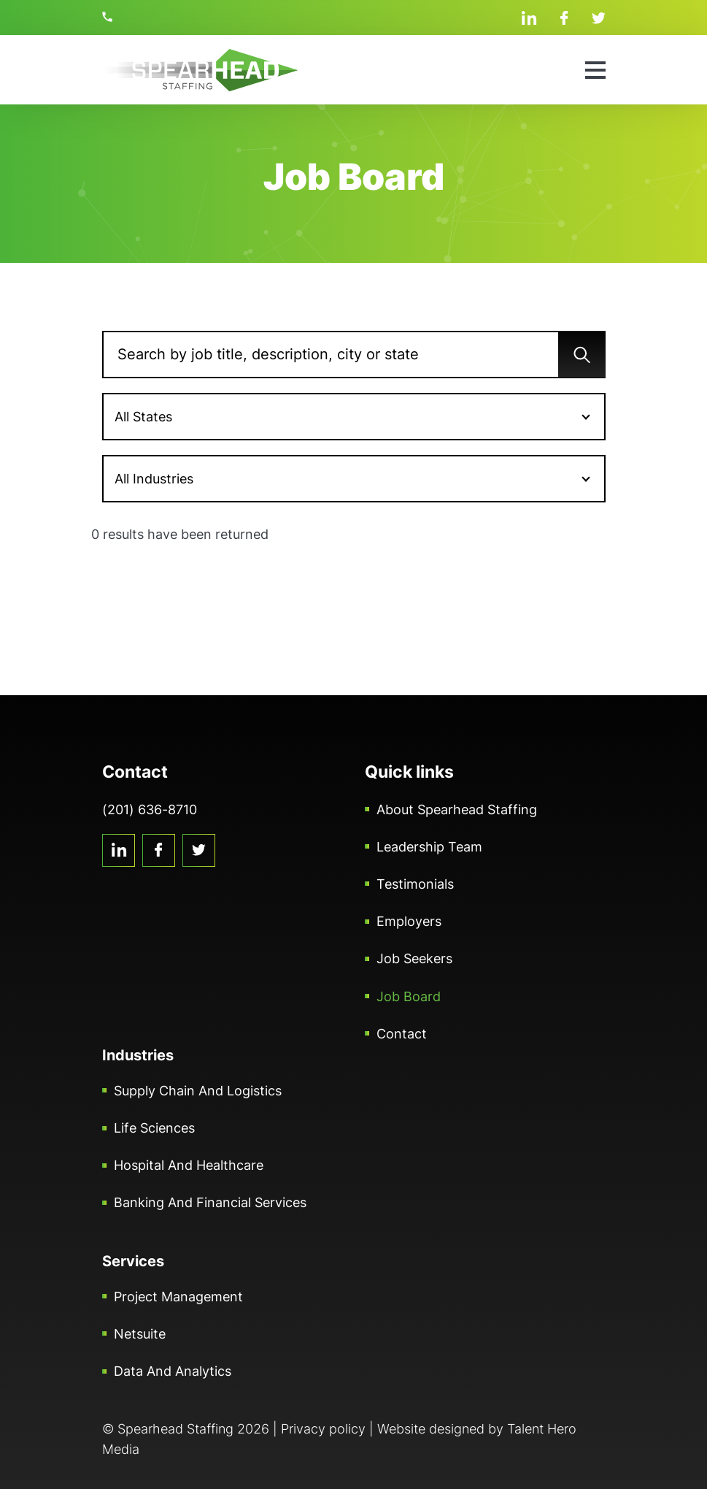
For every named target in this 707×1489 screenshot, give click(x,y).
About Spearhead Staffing (456, 809)
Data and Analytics (172, 1371)
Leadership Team (429, 846)
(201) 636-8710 (109, 17)
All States (143, 416)
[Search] (354, 354)
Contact (401, 1033)
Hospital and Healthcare (188, 1165)
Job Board (408, 996)
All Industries (154, 478)
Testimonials (415, 884)
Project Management (178, 1296)
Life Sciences (154, 1128)
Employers (408, 921)
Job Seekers (414, 958)
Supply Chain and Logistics (198, 1090)
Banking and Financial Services (210, 1202)
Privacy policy (323, 1428)
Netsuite (140, 1333)
